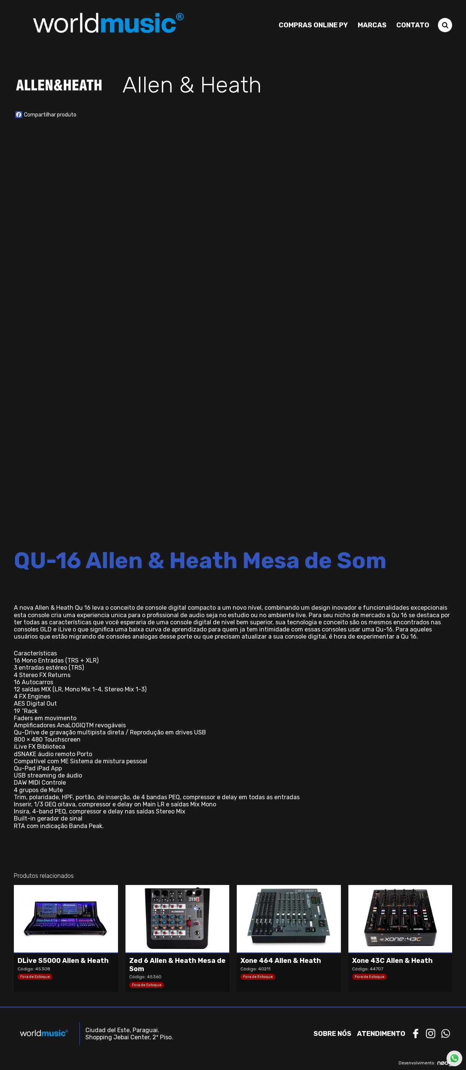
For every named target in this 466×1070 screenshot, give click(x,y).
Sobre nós (332, 1033)
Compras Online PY (313, 25)
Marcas (372, 25)
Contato (412, 25)
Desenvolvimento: (425, 1063)
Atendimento (381, 1033)
